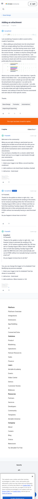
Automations (26, 104)
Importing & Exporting (10, 108)
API (19, 470)
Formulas (16, 104)
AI (9, 328)
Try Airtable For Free (15, 448)
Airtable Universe (14, 419)
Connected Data (14, 332)
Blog (9, 435)
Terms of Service (7, 496)
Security (19, 465)
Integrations (12, 316)
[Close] (32, 479)
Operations (12, 349)
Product (11, 340)
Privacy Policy (6, 494)
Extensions (12, 320)
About (10, 427)
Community (12, 410)
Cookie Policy (27, 488)
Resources (12, 394)
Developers (12, 406)
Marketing (11, 344)
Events (10, 373)
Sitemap (19, 475)
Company (11, 423)
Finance (11, 361)
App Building (12, 324)
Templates (12, 415)
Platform (11, 307)
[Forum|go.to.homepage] (12, 3)
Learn (10, 365)
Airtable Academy (14, 369)
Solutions (11, 336)
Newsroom (12, 443)
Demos (10, 382)
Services (11, 402)
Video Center (12, 377)
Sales (10, 357)
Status (10, 439)
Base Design (7, 15)
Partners (11, 398)
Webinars (11, 390)
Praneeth (7, 136)
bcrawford (8, 31)
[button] (2, 4)
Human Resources (14, 353)
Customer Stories (14, 386)
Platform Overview (14, 311)
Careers (10, 431)
